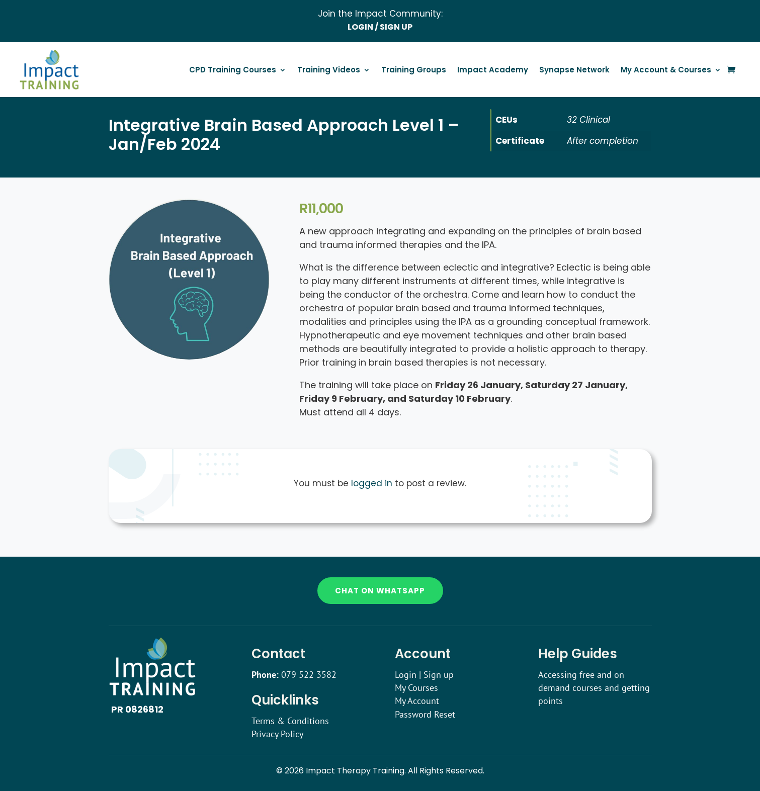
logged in (371, 483)
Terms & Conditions (290, 721)
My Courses (416, 687)
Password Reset (425, 714)
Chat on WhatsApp (380, 590)
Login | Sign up (424, 674)
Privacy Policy (277, 734)
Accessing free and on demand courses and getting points (594, 688)
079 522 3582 (308, 674)
